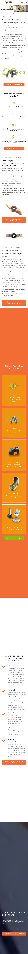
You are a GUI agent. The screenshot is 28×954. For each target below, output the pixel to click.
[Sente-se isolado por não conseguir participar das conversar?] (14, 137)
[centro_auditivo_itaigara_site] (8, 2)
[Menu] (22, 2)
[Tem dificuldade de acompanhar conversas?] (14, 125)
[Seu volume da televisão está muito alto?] (14, 113)
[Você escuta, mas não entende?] (14, 102)
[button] (26, 2)
